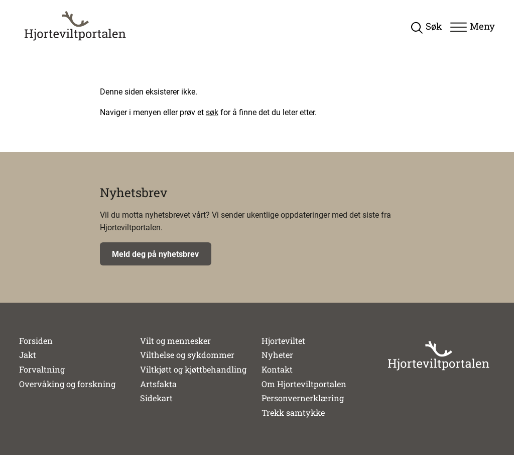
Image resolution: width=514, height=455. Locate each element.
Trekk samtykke (293, 413)
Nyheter (277, 354)
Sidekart (156, 398)
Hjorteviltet (283, 340)
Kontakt (277, 369)
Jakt (27, 354)
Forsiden (36, 340)
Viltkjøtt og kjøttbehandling (193, 369)
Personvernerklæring (303, 398)
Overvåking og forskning (67, 384)
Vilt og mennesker (175, 340)
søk (212, 112)
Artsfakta (158, 384)
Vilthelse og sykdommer (187, 354)
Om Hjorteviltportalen (304, 384)
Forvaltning (42, 369)
